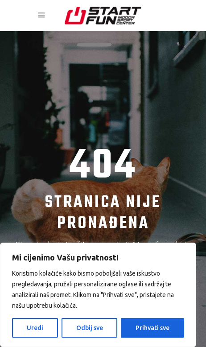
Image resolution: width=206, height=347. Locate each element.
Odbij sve (89, 327)
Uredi (35, 327)
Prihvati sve (152, 327)
